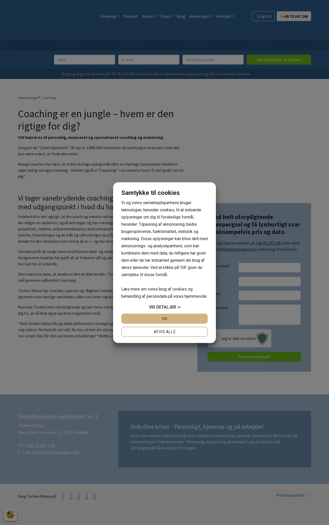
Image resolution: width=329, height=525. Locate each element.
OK (164, 318)
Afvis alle (165, 331)
